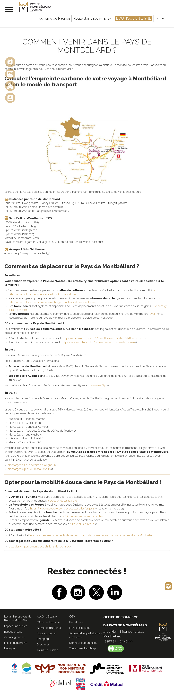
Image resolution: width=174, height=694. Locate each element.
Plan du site (76, 622)
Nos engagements (15, 642)
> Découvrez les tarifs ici (62, 500)
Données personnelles (83, 642)
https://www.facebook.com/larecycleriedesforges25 (64, 508)
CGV (72, 616)
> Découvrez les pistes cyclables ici (84, 516)
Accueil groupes (14, 637)
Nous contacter (46, 633)
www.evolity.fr (100, 385)
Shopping (43, 638)
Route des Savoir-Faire (92, 18)
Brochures (43, 644)
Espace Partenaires (15, 626)
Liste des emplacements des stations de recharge (40, 546)
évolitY (155, 313)
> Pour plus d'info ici (84, 524)
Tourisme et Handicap (82, 648)
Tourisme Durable (47, 650)
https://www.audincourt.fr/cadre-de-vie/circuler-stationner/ (100, 342)
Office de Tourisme (48, 622)
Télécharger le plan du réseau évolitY (30, 469)
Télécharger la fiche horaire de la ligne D (31, 465)
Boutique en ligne (133, 18)
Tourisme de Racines (54, 18)
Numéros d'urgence (49, 627)
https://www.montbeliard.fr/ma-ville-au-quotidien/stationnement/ (105, 338)
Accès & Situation (47, 616)
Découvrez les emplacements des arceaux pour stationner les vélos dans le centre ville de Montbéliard (91, 535)
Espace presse (13, 631)
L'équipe (9, 648)
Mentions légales (79, 627)
